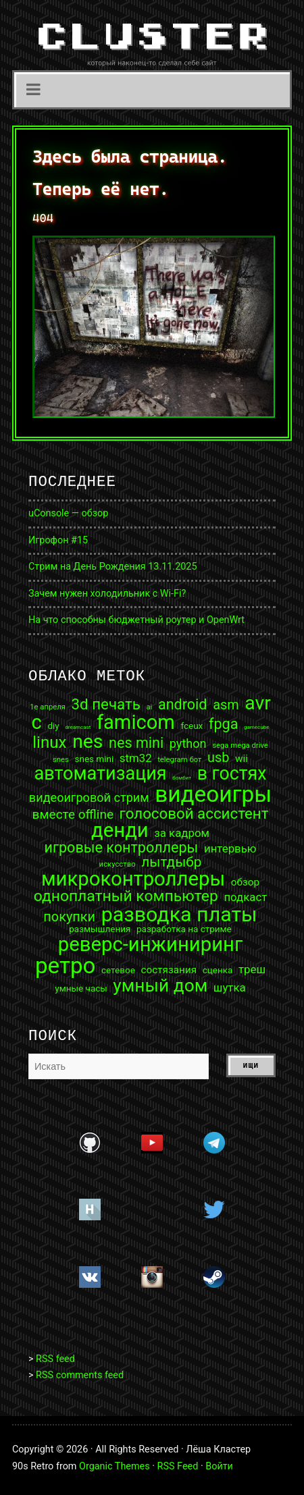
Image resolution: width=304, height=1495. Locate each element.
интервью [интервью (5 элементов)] (230, 848)
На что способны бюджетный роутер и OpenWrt (136, 620)
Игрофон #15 (58, 540)
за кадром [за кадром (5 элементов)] (181, 833)
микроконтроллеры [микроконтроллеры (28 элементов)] (133, 879)
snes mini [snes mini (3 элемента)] (93, 759)
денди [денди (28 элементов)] (120, 830)
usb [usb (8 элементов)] (218, 758)
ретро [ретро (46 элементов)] (65, 965)
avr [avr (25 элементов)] (258, 703)
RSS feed (55, 1359)
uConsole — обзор (68, 513)
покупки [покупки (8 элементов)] (69, 917)
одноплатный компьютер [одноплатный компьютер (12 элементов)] (126, 896)
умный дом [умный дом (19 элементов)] (160, 985)
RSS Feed (178, 1466)
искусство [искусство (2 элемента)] (117, 864)
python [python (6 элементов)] (188, 744)
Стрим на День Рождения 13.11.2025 (112, 566)
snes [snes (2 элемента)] (61, 759)
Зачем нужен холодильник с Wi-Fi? (107, 593)
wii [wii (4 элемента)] (241, 759)
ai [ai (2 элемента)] (149, 707)
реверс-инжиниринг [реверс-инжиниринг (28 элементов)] (150, 944)
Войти (219, 1466)
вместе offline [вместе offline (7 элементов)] (72, 814)
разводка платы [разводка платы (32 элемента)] (179, 914)
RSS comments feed (80, 1375)
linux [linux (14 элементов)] (49, 742)
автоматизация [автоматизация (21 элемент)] (100, 774)
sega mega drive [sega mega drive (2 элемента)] (240, 745)
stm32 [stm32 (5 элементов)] (136, 758)
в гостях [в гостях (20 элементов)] (232, 774)
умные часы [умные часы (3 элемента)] (81, 989)
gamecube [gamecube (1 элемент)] (256, 727)
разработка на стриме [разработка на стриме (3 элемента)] (184, 929)
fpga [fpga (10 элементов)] (223, 724)
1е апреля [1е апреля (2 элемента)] (48, 707)
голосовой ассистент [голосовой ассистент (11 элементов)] (194, 813)
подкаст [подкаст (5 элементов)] (245, 897)
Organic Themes (114, 1466)
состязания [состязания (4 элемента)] (169, 970)
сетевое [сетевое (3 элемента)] (118, 970)
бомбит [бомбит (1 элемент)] (181, 778)
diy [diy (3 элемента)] (53, 726)
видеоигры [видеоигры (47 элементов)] (213, 794)
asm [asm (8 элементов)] (226, 705)
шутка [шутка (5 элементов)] (229, 988)
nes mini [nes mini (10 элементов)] (136, 743)
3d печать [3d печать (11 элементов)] (106, 704)
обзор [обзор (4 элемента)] (245, 882)
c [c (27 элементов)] (37, 722)
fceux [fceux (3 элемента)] (191, 726)
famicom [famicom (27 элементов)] (136, 722)
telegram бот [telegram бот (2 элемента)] (179, 759)
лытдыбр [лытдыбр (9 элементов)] (171, 862)
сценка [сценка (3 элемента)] (218, 970)
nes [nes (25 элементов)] (87, 741)
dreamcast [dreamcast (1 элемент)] (78, 727)
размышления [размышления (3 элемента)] (99, 929)
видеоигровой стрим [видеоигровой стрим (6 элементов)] (89, 798)
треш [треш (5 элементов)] (251, 969)
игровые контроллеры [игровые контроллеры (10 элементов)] (121, 847)
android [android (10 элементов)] (182, 704)
